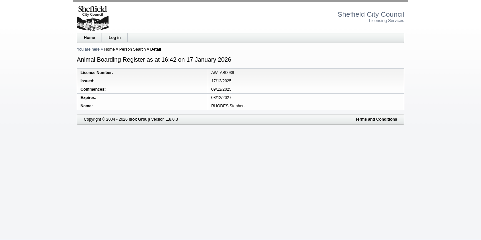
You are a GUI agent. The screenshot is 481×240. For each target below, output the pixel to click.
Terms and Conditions (376, 119)
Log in (115, 37)
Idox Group (139, 119)
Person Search (132, 49)
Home (89, 37)
